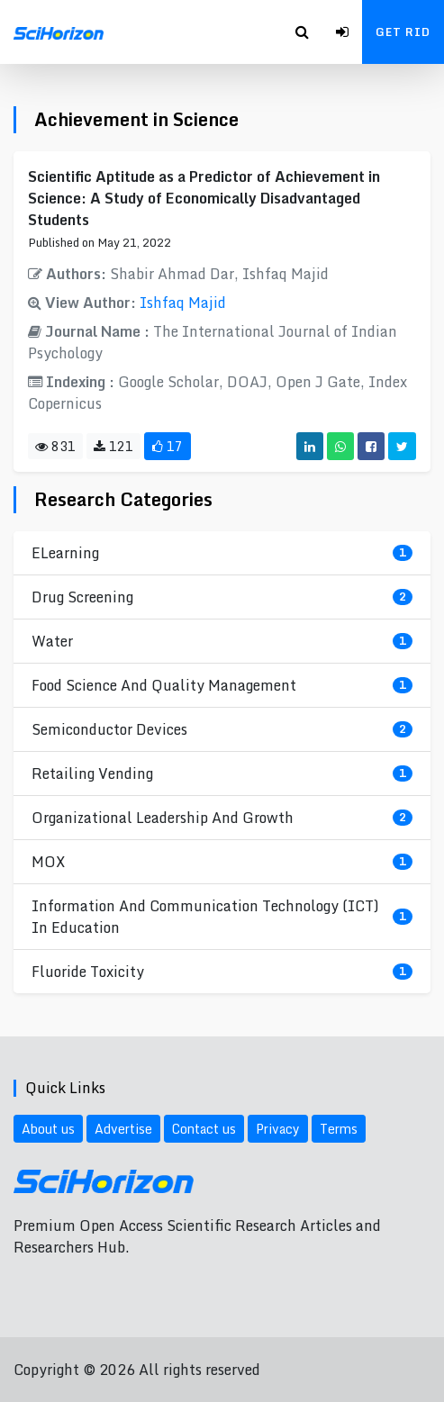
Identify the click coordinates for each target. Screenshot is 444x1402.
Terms (339, 1128)
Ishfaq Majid (183, 302)
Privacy (278, 1128)
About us (48, 1128)
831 (55, 446)
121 (113, 446)
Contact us (204, 1128)
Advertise (123, 1128)
